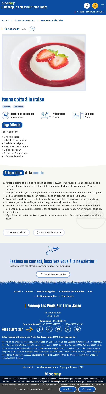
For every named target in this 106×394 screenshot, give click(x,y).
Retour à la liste (16, 232)
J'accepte (86, 389)
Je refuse (67, 389)
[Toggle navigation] (102, 6)
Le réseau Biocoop (46, 367)
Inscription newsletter (53, 274)
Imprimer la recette (49, 232)
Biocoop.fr (28, 367)
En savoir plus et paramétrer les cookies (34, 389)
